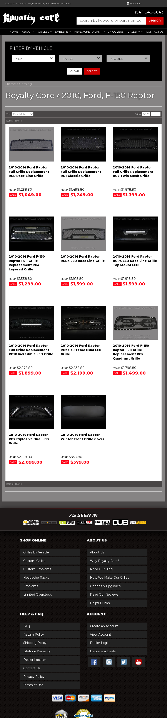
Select (92, 71)
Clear (74, 71)
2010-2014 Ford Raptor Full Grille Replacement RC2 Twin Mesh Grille (133, 171)
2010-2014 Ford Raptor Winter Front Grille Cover (82, 437)
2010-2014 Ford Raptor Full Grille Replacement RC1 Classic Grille (81, 171)
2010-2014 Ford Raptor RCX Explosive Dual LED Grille (29, 439)
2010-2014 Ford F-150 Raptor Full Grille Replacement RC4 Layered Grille (27, 263)
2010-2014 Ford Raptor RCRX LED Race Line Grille (83, 259)
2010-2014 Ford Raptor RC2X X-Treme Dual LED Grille (81, 350)
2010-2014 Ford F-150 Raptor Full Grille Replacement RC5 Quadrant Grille (131, 352)
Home (14, 31)
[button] (118, 21)
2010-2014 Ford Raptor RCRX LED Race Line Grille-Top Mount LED (135, 261)
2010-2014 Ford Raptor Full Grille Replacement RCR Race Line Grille (29, 171)
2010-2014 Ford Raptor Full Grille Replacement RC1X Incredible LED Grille (31, 350)
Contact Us (154, 31)
